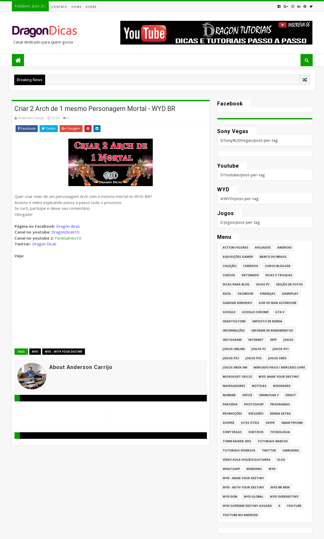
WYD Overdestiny (284, 496)
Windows (254, 469)
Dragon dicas (68, 226)
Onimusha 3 (269, 395)
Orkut (290, 395)
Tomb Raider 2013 (237, 441)
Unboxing (291, 450)
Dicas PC (263, 284)
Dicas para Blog (236, 284)
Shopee (228, 423)
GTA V (279, 312)
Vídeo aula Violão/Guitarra (246, 460)
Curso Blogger (277, 266)
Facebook (245, 293)
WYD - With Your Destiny (63, 351)
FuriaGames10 (68, 238)
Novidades (281, 386)
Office (247, 395)
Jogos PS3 (253, 358)
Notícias (259, 386)
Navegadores (234, 386)
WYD (35, 351)
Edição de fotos (289, 284)
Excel (227, 293)
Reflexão (256, 413)
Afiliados (263, 247)
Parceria (230, 404)
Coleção (229, 266)
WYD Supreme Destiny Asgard (247, 506)
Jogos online (234, 349)
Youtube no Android (240, 515)
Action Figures (235, 247)
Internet (256, 340)
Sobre (91, 7)
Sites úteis (250, 423)
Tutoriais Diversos (239, 450)
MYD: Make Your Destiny (279, 376)
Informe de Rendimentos (272, 330)
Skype (270, 423)
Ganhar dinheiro (237, 303)
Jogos (288, 340)
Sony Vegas (232, 432)
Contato (59, 7)
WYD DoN (230, 496)
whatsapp (231, 469)
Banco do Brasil (273, 257)
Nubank (229, 395)
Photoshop (254, 404)
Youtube (294, 506)
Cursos (229, 275)
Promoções (232, 413)
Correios (250, 266)
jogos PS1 (281, 349)
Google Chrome (255, 312)
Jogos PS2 (231, 358)
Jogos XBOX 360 (235, 367)
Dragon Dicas (44, 243)
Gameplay (290, 293)
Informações (234, 330)
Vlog (281, 460)
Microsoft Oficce (237, 376)
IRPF (273, 340)
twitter (269, 450)
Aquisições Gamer (238, 257)
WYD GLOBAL (253, 496)
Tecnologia (280, 432)
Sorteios (256, 432)
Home (77, 7)
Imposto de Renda (267, 321)
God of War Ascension (277, 303)
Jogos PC (258, 349)
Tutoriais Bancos (273, 441)
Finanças (267, 293)
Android (284, 247)
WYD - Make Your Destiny (243, 478)
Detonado (250, 275)
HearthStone (234, 321)
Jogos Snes (277, 358)
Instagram (232, 340)
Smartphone (292, 423)
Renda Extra (280, 413)
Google (229, 312)
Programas (280, 404)
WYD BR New (280, 487)
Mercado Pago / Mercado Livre (279, 367)
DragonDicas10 (65, 232)
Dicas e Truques (278, 275)
